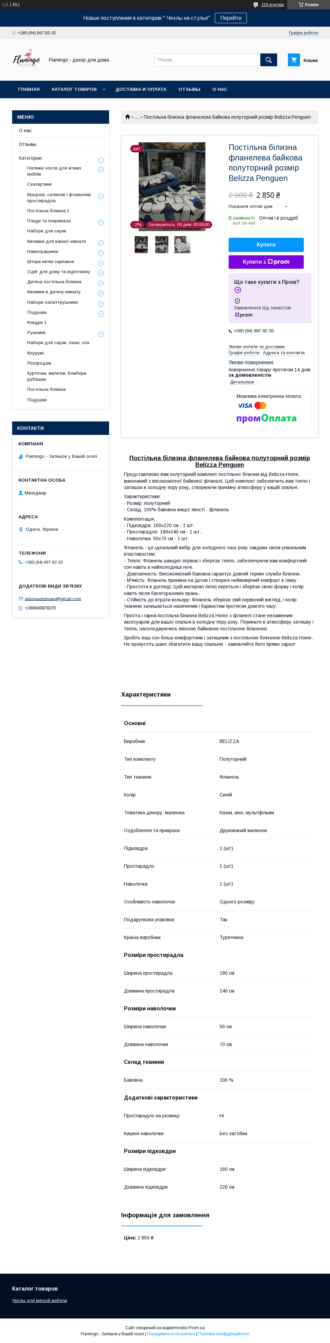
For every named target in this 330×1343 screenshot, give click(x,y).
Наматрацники (42, 251)
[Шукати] (268, 59)
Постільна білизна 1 (48, 210)
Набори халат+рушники (52, 302)
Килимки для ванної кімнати (56, 241)
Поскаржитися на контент (171, 1334)
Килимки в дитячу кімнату (54, 291)
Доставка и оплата (141, 89)
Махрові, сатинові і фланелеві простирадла (59, 197)
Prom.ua (197, 1328)
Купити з (266, 262)
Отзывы (189, 89)
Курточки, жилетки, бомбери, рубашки (57, 376)
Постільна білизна (46, 389)
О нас (219, 89)
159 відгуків (272, 4)
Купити (266, 245)
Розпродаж (39, 363)
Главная (29, 89)
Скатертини (39, 184)
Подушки (36, 312)
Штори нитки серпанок (50, 261)
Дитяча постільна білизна (54, 281)
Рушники (36, 332)
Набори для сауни (46, 230)
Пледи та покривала (49, 220)
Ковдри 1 (36, 322)
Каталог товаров (74, 89)
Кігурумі (35, 353)
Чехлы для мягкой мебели (39, 1300)
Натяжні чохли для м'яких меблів (54, 171)
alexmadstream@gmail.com (53, 598)
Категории (30, 158)
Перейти (230, 18)
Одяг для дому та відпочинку (58, 271)
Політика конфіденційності (224, 1334)
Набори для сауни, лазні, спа (58, 342)
